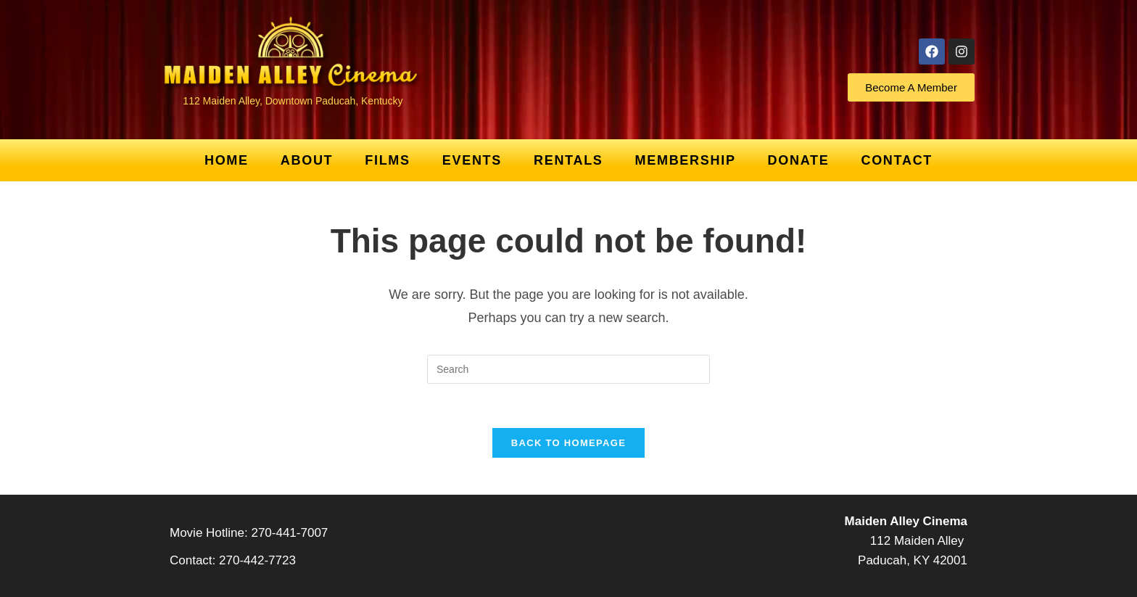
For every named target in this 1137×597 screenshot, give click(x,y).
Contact (897, 160)
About (307, 160)
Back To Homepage (568, 442)
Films (387, 160)
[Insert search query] (568, 369)
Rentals (568, 160)
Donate (799, 160)
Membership (685, 160)
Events (472, 160)
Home (226, 160)
